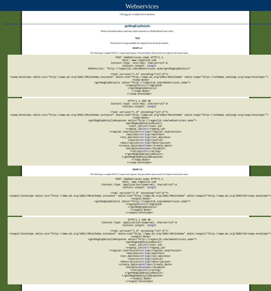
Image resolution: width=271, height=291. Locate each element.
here (127, 14)
